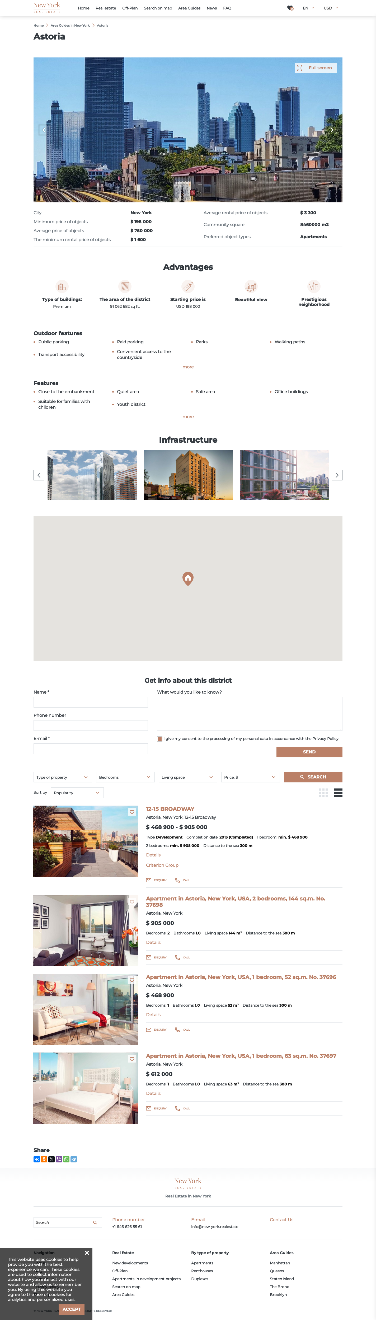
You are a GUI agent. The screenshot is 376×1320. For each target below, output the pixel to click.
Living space (173, 777)
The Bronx (279, 1286)
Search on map (126, 1286)
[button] (188, 578)
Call (186, 880)
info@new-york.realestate (214, 1226)
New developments (130, 1263)
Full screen (320, 67)
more (188, 366)
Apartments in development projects (146, 1279)
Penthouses (202, 1271)
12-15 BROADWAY (170, 809)
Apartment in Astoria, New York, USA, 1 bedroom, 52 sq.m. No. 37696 (241, 977)
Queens (277, 1271)
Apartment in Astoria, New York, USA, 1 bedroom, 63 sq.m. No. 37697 (241, 1056)
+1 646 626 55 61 (127, 1226)
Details (153, 855)
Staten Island (282, 1279)
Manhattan (280, 1263)
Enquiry (160, 880)
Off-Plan (120, 1271)
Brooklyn (278, 1294)
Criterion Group (162, 865)
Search (317, 777)
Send (309, 751)
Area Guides (123, 1294)
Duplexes (199, 1279)
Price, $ (231, 777)
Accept (72, 1309)
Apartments (202, 1263)
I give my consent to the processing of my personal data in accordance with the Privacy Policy (251, 738)
